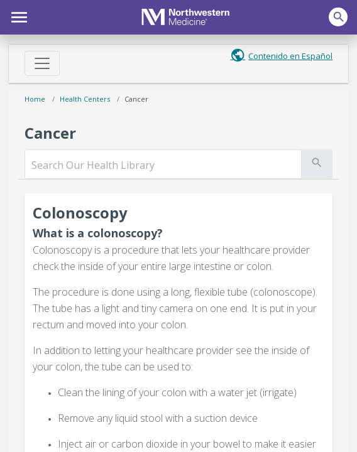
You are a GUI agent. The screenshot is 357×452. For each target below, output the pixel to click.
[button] (17, 15)
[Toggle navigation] (42, 63)
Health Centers (85, 99)
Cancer (136, 99)
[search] (163, 165)
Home (35, 99)
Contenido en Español (290, 56)
